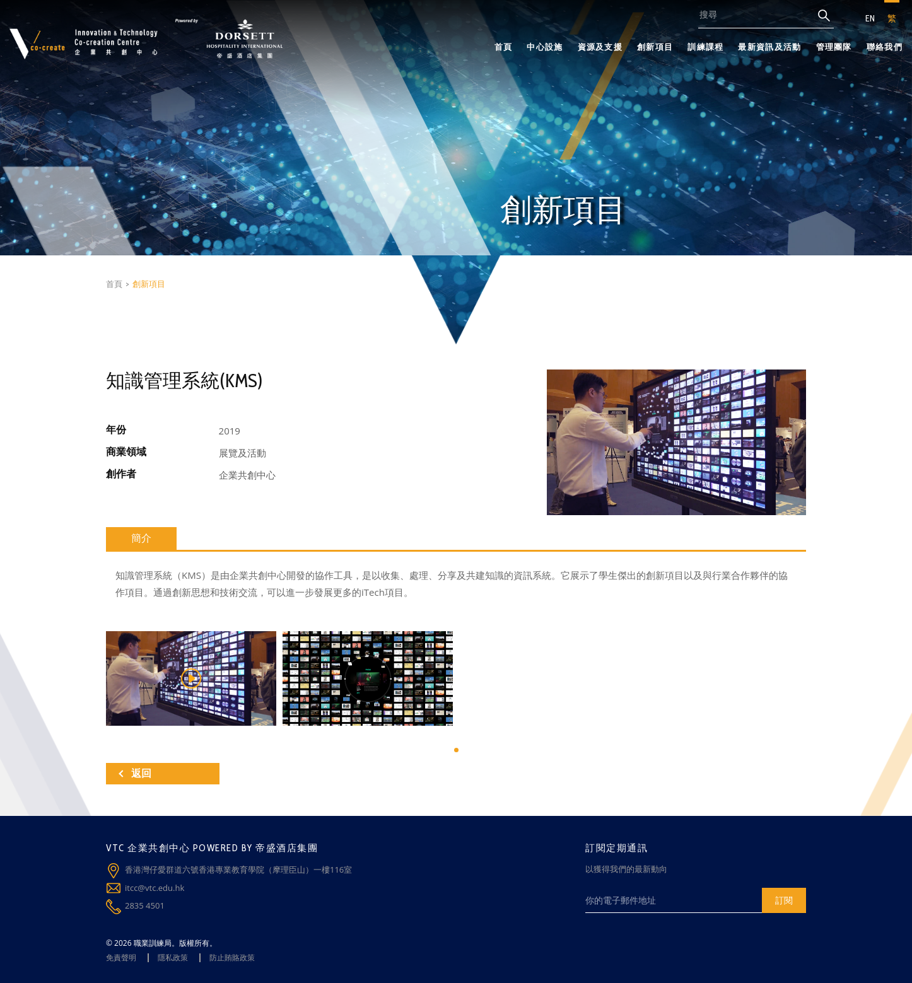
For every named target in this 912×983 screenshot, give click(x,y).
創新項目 (655, 47)
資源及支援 (600, 47)
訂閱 (784, 900)
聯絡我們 (885, 47)
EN (870, 18)
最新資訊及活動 (769, 47)
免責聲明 (121, 957)
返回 (135, 773)
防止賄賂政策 (232, 957)
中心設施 (545, 47)
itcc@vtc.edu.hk (154, 887)
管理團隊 (834, 47)
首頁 (503, 47)
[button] (456, 750)
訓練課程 (705, 47)
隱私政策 (173, 957)
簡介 (141, 538)
